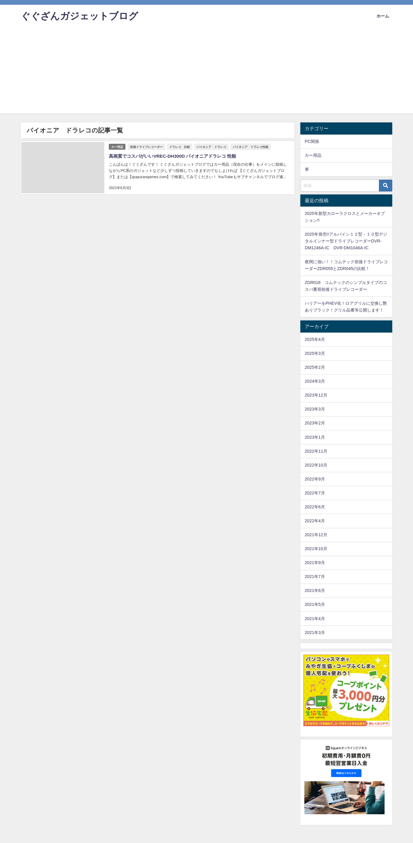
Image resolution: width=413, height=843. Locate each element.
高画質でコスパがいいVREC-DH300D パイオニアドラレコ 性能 (175, 155)
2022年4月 (315, 521)
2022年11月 (316, 451)
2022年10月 (316, 465)
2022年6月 (315, 507)
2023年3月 (315, 409)
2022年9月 (315, 479)
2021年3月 (315, 632)
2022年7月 (315, 493)
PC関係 (312, 141)
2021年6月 (315, 590)
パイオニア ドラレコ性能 (251, 145)
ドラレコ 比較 (180, 145)
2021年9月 (315, 563)
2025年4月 (315, 339)
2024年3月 (315, 381)
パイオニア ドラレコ (212, 145)
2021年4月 (315, 619)
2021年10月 (316, 549)
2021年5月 (315, 604)
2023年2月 (315, 423)
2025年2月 (315, 367)
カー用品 (117, 146)
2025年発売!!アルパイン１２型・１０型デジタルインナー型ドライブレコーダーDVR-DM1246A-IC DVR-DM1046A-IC (346, 241)
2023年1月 (315, 437)
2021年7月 (315, 576)
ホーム (383, 16)
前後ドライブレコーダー (147, 145)
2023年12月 (316, 395)
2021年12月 (316, 535)
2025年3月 (315, 353)
